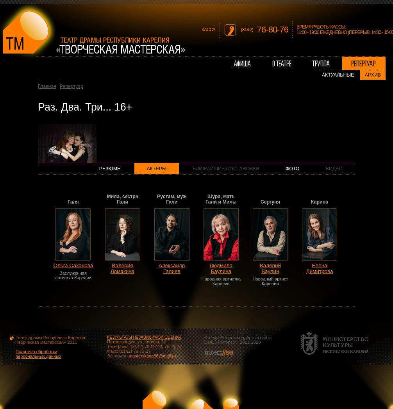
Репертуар (71, 86)
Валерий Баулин (270, 268)
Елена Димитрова (319, 268)
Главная (47, 86)
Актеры (156, 168)
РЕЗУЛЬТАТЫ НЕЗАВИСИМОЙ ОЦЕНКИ (144, 337)
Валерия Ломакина (122, 268)
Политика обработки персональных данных (38, 354)
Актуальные (338, 75)
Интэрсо (226, 342)
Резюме (110, 168)
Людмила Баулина (221, 268)
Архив (373, 75)
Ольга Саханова (73, 265)
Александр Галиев (172, 268)
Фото (292, 168)
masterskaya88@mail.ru (152, 356)
